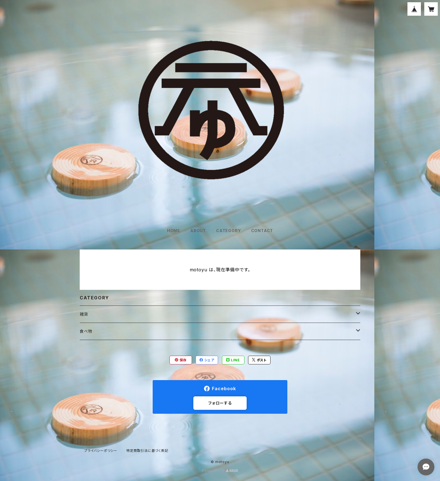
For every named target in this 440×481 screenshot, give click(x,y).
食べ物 (86, 331)
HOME (173, 230)
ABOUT (198, 230)
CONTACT (262, 230)
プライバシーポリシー (100, 450)
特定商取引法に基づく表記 (147, 450)
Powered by (220, 471)
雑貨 (84, 314)
